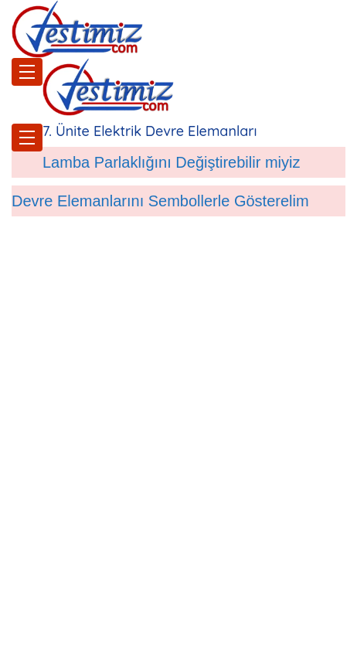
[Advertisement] (178, 464)
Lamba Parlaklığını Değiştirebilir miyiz (171, 162)
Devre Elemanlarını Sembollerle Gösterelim (160, 200)
